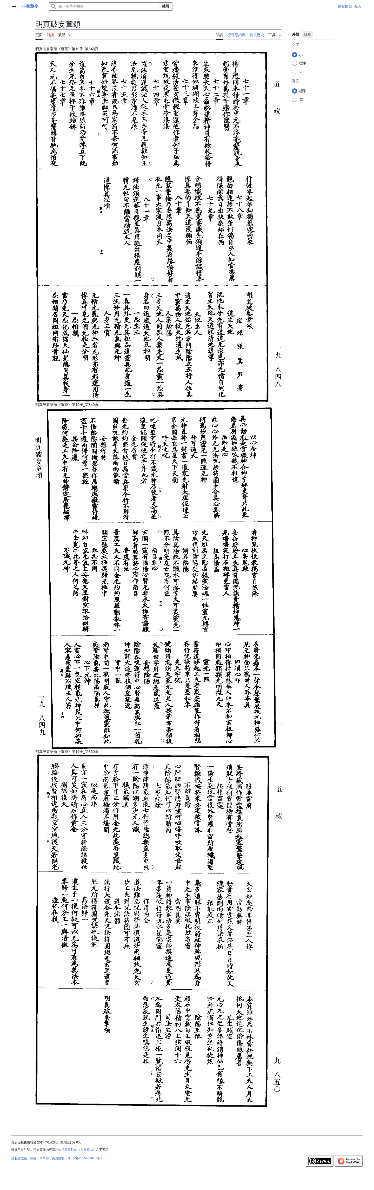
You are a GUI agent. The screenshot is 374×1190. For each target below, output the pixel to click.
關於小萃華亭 (39, 1158)
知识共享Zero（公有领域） (77, 1150)
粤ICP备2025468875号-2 (85, 1158)
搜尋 (165, 6)
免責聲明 (58, 1158)
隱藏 (307, 34)
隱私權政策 (19, 1158)
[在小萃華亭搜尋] (104, 6)
